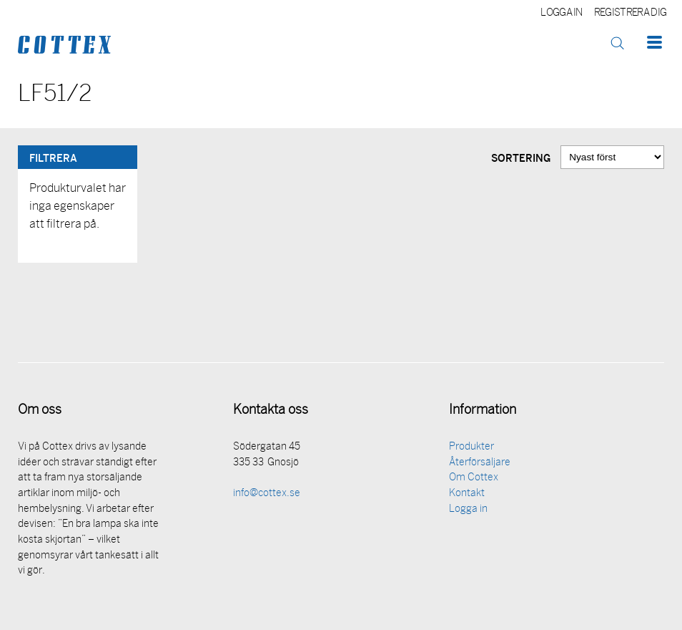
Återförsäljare (479, 462)
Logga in (561, 13)
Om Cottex (473, 478)
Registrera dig (630, 13)
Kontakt (467, 493)
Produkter (471, 447)
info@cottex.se (266, 493)
